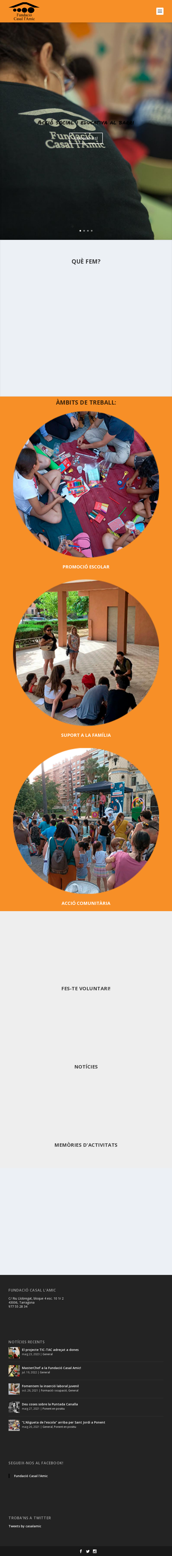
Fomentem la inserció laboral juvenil (50, 1386)
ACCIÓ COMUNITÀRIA (86, 903)
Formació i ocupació (54, 1390)
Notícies (86, 1066)
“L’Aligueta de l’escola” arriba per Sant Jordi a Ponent (63, 1422)
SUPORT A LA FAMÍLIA (86, 735)
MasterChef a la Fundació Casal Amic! (51, 1368)
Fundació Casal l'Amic (31, 1476)
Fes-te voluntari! (86, 988)
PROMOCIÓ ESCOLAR (86, 567)
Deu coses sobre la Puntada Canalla (50, 1404)
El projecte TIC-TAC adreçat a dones (50, 1350)
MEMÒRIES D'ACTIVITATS (86, 1144)
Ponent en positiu (54, 1409)
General (48, 1354)
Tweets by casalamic (25, 1526)
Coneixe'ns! (86, 138)
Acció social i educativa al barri (86, 122)
